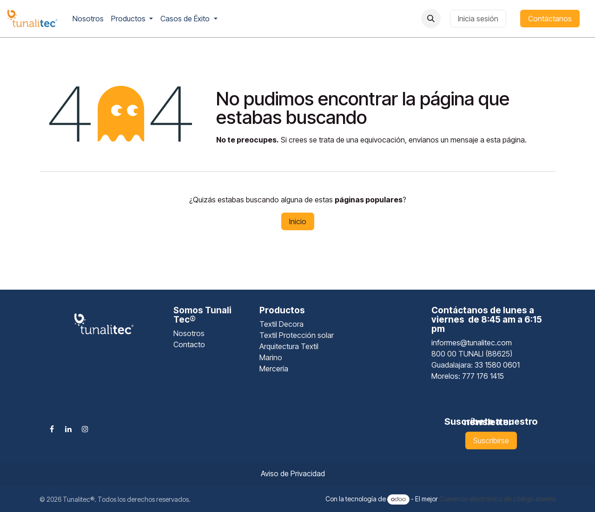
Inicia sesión (478, 18)
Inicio (297, 221)
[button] (431, 18)
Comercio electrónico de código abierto (497, 499)
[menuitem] (88, 18)
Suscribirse (491, 440)
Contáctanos (550, 18)
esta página (505, 139)
